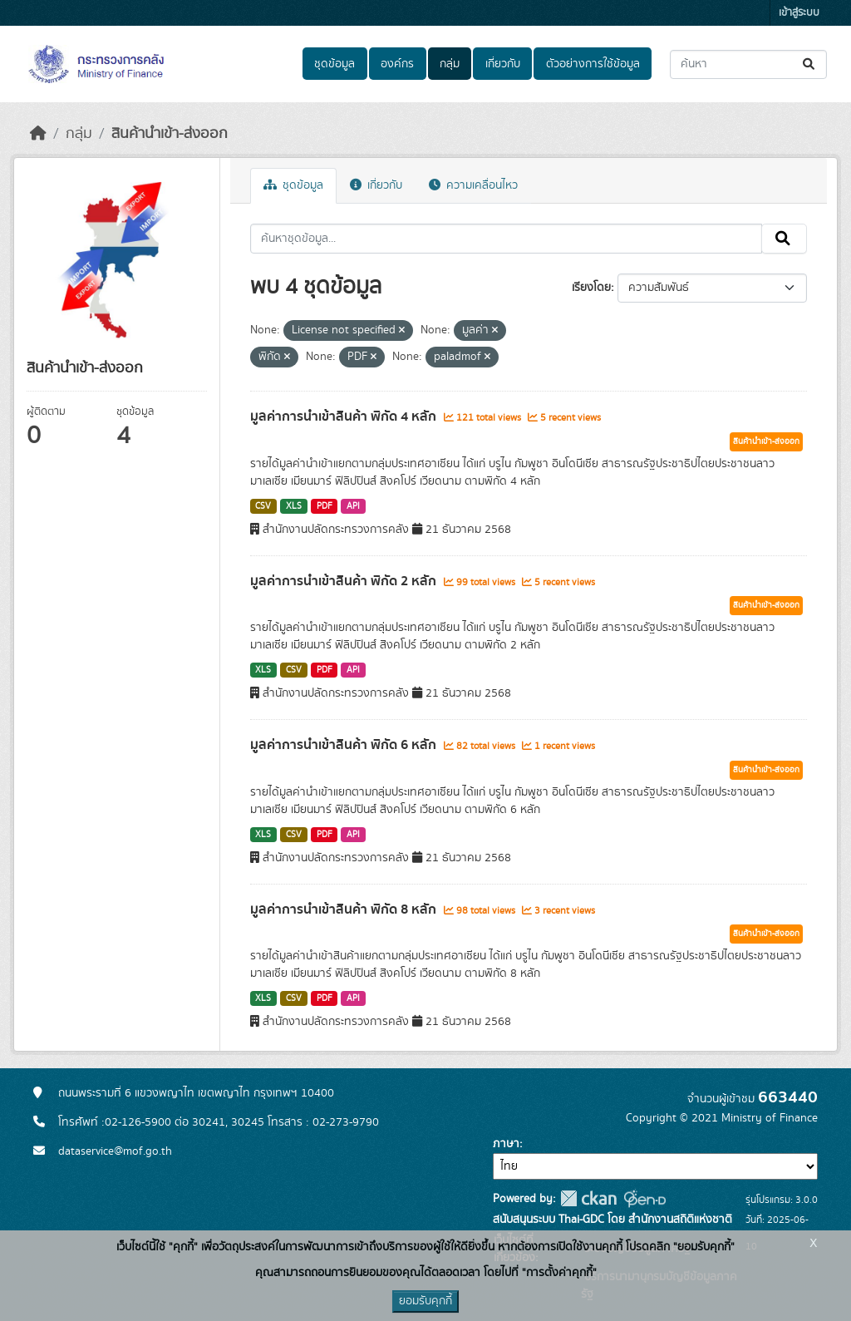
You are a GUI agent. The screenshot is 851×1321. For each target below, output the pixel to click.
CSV (263, 506)
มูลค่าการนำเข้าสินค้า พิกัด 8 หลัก (345, 909)
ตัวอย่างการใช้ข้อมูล (593, 64)
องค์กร (397, 64)
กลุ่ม (450, 64)
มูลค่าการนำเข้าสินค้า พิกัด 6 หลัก (345, 745)
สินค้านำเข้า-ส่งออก (169, 134)
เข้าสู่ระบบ (799, 13)
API (353, 506)
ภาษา (506, 1144)
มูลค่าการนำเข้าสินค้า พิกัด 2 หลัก (345, 581)
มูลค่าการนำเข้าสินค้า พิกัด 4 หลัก (345, 416)
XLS (294, 506)
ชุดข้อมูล (334, 64)
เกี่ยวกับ (502, 64)
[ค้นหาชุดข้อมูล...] (748, 64)
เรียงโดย (591, 287)
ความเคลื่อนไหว (473, 185)
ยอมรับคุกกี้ (425, 1301)
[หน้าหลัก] (38, 134)
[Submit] (810, 64)
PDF (324, 506)
